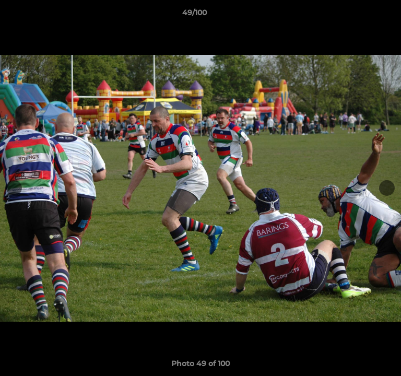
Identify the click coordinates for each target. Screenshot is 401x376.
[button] (363, 15)
